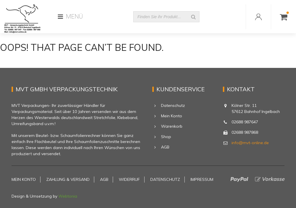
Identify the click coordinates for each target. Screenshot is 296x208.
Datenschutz (173, 105)
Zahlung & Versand (68, 179)
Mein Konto (171, 115)
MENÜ (70, 16)
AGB (165, 147)
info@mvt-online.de (250, 142)
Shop (166, 136)
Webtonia (67, 196)
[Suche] (193, 17)
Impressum (201, 179)
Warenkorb (171, 126)
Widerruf (129, 179)
